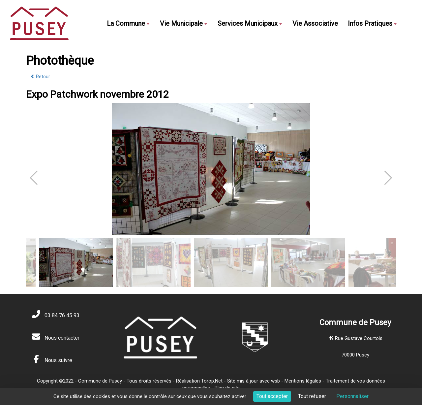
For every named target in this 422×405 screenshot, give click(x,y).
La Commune (128, 23)
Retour (40, 76)
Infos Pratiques (372, 23)
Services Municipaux (250, 23)
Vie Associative (315, 23)
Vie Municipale (183, 23)
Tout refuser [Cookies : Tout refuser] (312, 396)
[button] (388, 178)
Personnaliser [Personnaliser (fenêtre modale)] (352, 396)
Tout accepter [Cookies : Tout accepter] (272, 396)
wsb (275, 381)
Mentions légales (303, 381)
